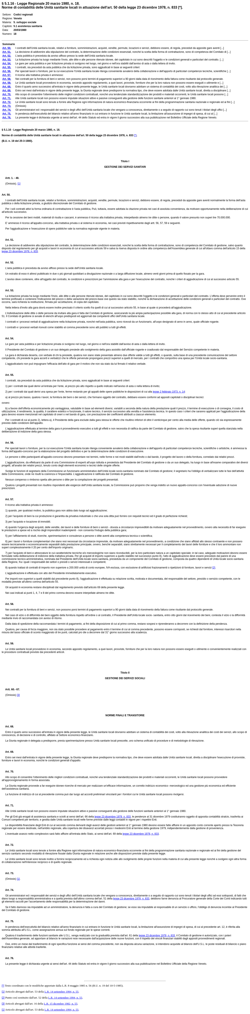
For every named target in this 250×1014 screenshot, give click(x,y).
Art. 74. (8, 890)
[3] (18, 695)
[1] (19, 183)
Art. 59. (8, 643)
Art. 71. (8, 805)
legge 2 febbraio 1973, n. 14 (169, 391)
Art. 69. (8, 751)
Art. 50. (6, 194)
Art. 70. (8, 771)
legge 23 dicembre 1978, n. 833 (20, 251)
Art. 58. (8, 604)
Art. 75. (8, 921)
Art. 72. (8, 844)
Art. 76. (8, 958)
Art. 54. (8, 338)
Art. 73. (8, 873)
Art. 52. (8, 262)
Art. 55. (8, 374)
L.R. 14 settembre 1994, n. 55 (62, 991)
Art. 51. (8, 239)
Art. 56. (8, 442)
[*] (135, 135)
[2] (213, 567)
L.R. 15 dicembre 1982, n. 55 (61, 1003)
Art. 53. (8, 290)
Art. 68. (8, 726)
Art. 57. (8, 499)
